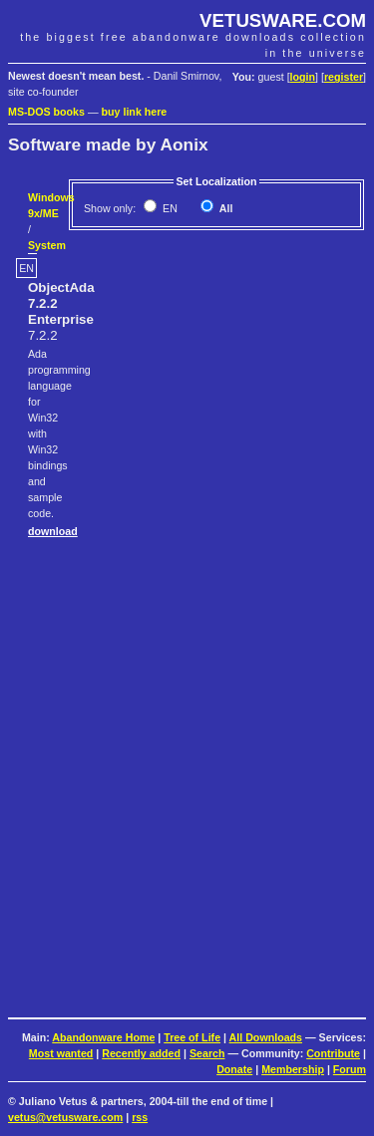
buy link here (135, 112)
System (47, 245)
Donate (234, 1069)
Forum (349, 1069)
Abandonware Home (103, 1037)
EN (169, 208)
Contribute (333, 1053)
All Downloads (265, 1037)
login (302, 77)
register (343, 77)
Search (207, 1053)
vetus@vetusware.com (65, 1117)
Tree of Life (192, 1037)
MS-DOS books (46, 112)
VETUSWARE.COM (282, 20)
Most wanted (61, 1053)
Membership (292, 1069)
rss (140, 1117)
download (53, 531)
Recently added (141, 1053)
